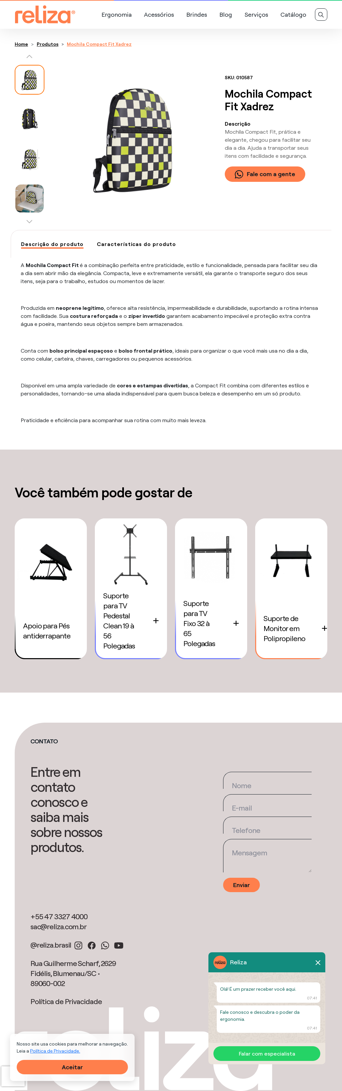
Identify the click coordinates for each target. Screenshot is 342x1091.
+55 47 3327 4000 (59, 916)
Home (21, 44)
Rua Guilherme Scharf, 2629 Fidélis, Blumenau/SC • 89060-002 (73, 973)
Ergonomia (117, 14)
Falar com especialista (267, 1053)
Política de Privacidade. (55, 1051)
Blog (225, 14)
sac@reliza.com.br (58, 926)
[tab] (52, 244)
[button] (29, 58)
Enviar (241, 885)
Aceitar (72, 1067)
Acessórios (159, 14)
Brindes (196, 14)
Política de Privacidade (66, 1001)
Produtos (47, 44)
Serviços (256, 14)
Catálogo (293, 14)
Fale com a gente (265, 174)
